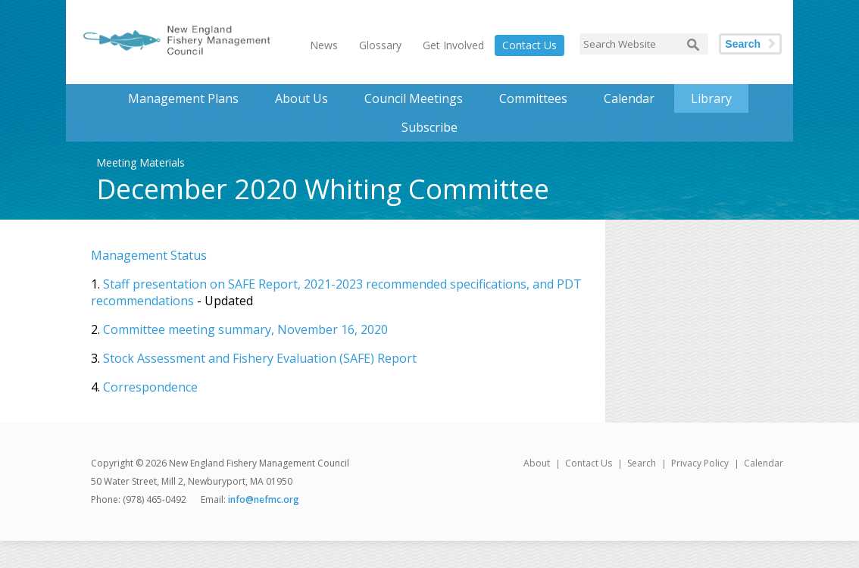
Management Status (149, 255)
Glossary (380, 45)
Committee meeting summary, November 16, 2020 (245, 329)
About (536, 463)
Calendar (629, 98)
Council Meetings (413, 98)
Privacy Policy (700, 463)
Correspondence (150, 387)
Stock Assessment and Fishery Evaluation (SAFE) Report (260, 358)
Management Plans (183, 98)
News (324, 45)
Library (711, 98)
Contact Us (529, 45)
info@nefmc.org (263, 499)
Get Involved (453, 45)
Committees (533, 98)
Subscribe (429, 127)
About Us (301, 98)
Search (743, 44)
